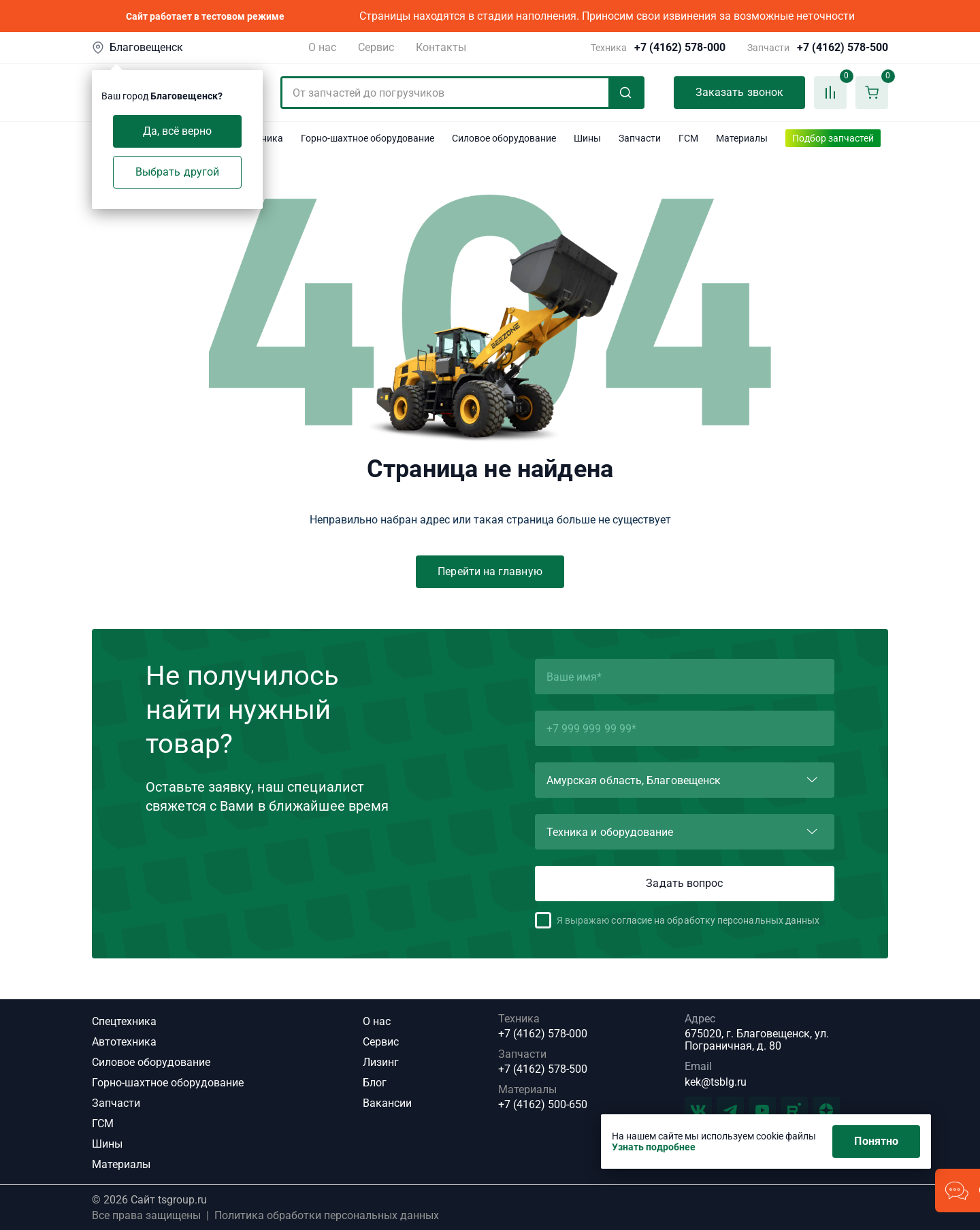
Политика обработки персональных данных (326, 1216)
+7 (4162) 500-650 (542, 1105)
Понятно (876, 1141)
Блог (375, 1082)
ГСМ (103, 1123)
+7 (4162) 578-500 (842, 48)
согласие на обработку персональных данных (715, 920)
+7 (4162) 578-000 (679, 48)
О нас (322, 47)
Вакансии (387, 1103)
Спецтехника (124, 1021)
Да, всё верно (177, 131)
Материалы (121, 1164)
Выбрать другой (177, 171)
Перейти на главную (490, 571)
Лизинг (381, 1062)
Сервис (376, 47)
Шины (107, 1143)
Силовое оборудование (151, 1062)
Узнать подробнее (654, 1147)
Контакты (441, 47)
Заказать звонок (739, 92)
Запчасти (116, 1103)
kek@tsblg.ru (716, 1081)
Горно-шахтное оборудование (168, 1082)
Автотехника (124, 1041)
